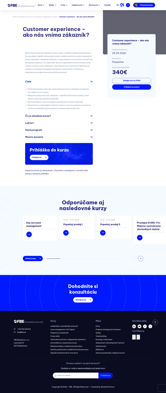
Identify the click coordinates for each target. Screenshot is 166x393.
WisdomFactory (107, 387)
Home (15, 17)
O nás (63, 5)
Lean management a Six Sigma (62, 329)
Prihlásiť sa (36, 157)
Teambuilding (101, 336)
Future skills (55, 336)
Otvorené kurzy (146, 5)
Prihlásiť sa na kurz (131, 87)
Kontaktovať (81, 300)
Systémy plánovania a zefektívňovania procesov (69, 350)
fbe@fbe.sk (21, 332)
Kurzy (40, 5)
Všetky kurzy (30, 258)
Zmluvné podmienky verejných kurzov (110, 353)
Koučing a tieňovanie (104, 339)
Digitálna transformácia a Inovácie (64, 353)
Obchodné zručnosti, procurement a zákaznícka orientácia (38, 17)
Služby (51, 5)
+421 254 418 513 (24, 329)
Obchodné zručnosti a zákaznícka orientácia (68, 339)
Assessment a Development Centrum (110, 343)
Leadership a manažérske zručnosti (64, 326)
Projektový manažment (59, 333)
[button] (140, 258)
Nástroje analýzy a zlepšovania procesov (66, 346)
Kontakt (107, 5)
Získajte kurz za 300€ (131, 81)
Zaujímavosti (77, 5)
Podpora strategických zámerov (108, 329)
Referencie (93, 5)
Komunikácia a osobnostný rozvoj (63, 343)
